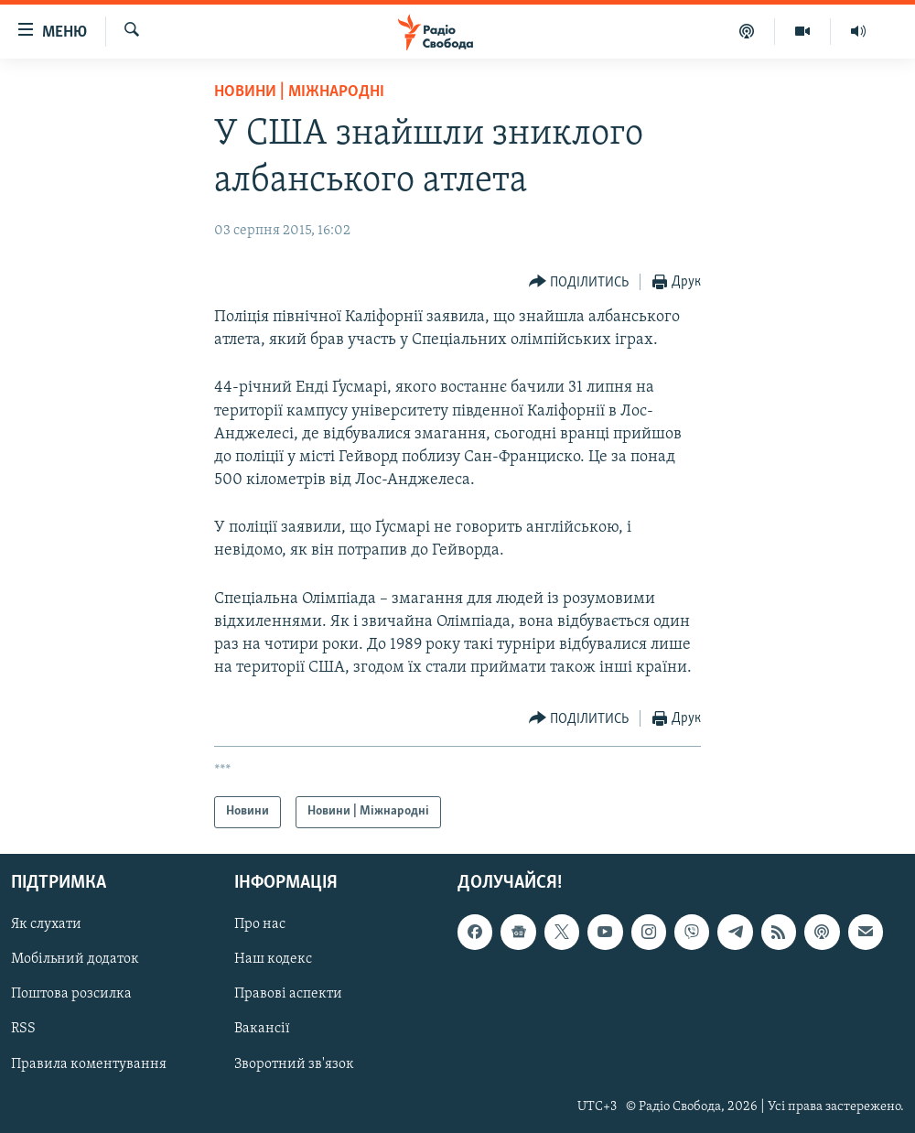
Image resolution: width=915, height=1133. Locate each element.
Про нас (259, 924)
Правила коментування (89, 1063)
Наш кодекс (273, 959)
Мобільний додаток (75, 959)
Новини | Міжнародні (299, 92)
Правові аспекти (288, 994)
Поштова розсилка (71, 994)
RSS (23, 1028)
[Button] (579, 282)
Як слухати (46, 924)
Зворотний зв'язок (294, 1063)
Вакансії (262, 1028)
